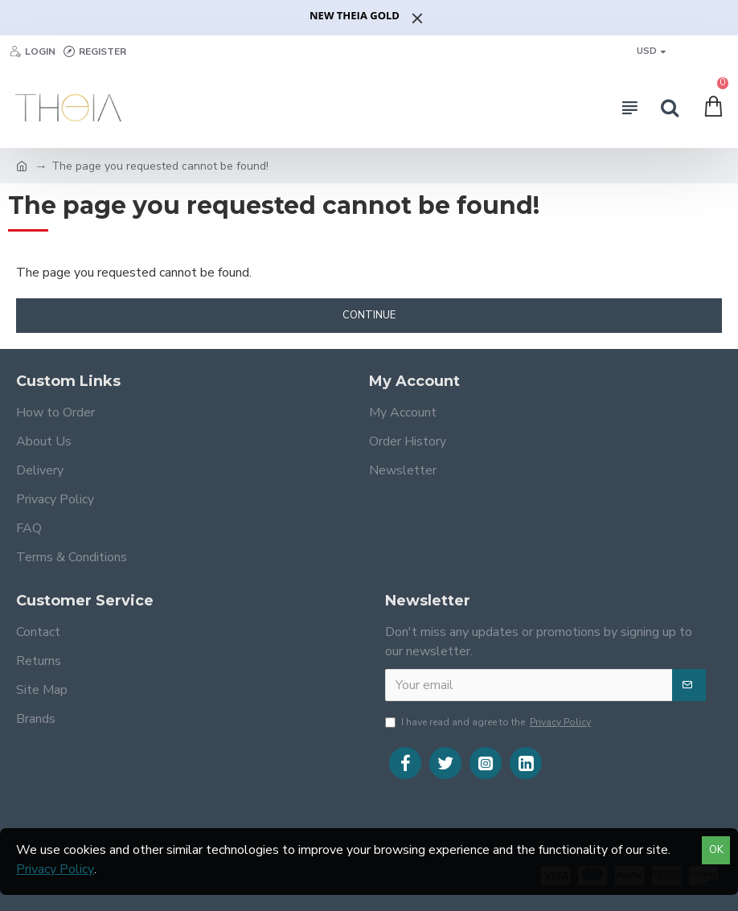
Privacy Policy (55, 869)
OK (716, 850)
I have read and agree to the (489, 722)
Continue (369, 315)
